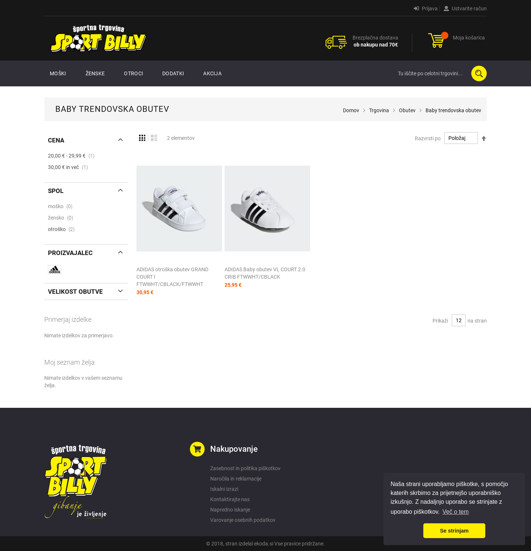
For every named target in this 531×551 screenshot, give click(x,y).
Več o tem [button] (455, 512)
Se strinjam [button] (454, 531)
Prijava (426, 8)
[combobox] (441, 73)
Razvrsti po (428, 138)
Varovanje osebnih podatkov (242, 520)
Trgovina (379, 110)
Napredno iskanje (230, 510)
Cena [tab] (56, 140)
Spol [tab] (55, 190)
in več (70, 167)
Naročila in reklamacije (235, 479)
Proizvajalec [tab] (70, 252)
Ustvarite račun (465, 8)
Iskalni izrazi (224, 489)
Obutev (407, 110)
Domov (351, 110)
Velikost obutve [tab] (75, 291)
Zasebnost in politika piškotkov (245, 468)
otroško (63, 229)
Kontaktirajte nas (230, 499)
